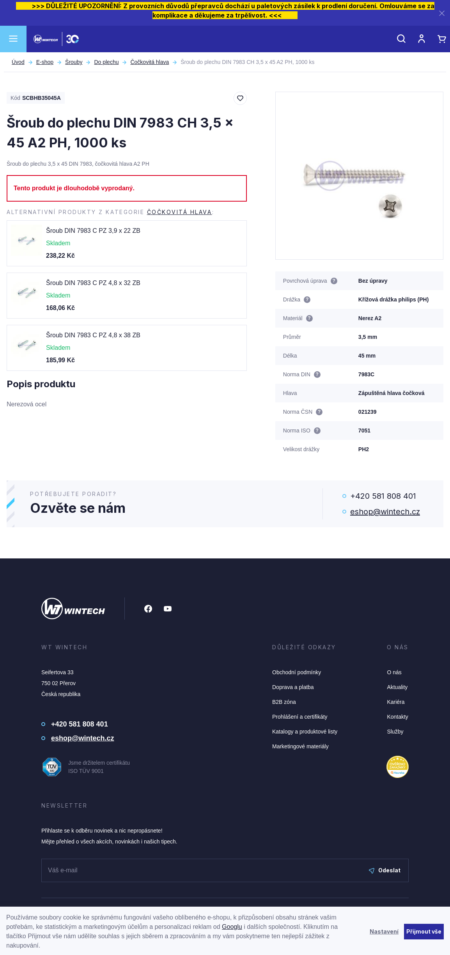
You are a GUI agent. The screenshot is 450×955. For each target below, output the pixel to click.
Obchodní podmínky (296, 672)
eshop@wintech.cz (385, 511)
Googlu (232, 926)
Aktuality (397, 687)
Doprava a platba (293, 687)
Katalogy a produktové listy (304, 731)
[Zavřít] (442, 13)
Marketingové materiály (300, 746)
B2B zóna (284, 702)
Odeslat (384, 870)
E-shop (44, 62)
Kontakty (397, 717)
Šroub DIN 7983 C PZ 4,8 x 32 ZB (93, 283)
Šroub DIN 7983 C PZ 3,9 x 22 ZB (93, 230)
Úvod (18, 62)
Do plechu (106, 62)
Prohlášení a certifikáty (300, 717)
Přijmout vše (423, 931)
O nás (394, 672)
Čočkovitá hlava (149, 62)
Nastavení (384, 931)
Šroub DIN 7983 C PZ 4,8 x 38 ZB (93, 335)
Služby (395, 731)
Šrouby (73, 62)
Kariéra (395, 702)
